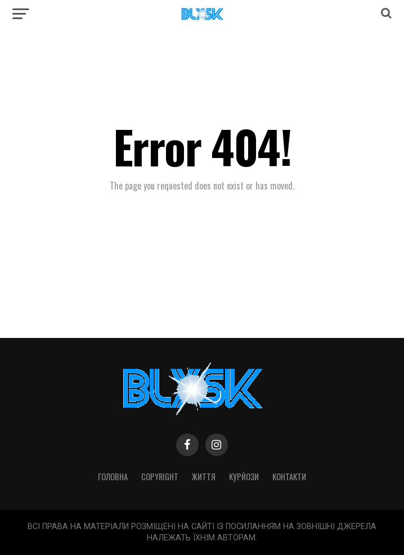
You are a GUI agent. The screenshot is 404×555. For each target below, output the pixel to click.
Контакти (289, 476)
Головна (113, 476)
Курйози (244, 476)
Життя (204, 476)
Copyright (159, 476)
